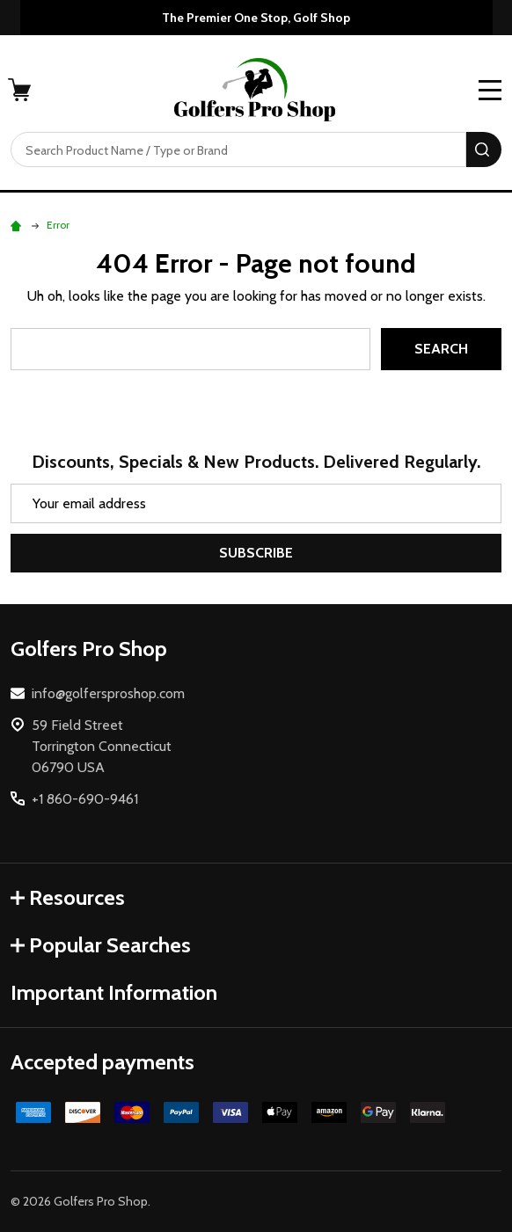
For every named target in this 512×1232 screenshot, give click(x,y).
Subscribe (256, 552)
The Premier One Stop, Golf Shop (256, 18)
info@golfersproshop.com (108, 693)
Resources (68, 897)
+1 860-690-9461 (85, 799)
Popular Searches (101, 945)
